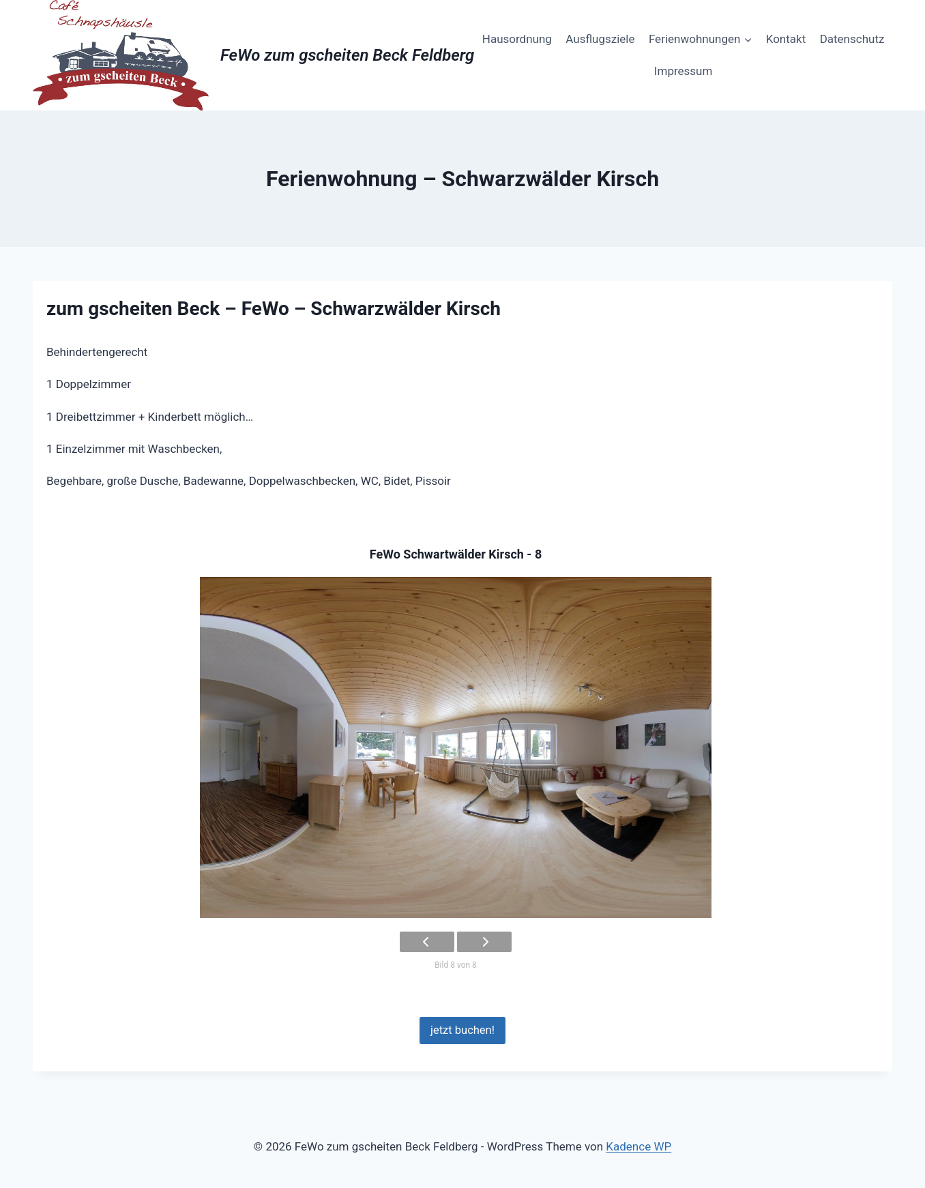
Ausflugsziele (600, 39)
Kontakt (786, 39)
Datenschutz (852, 39)
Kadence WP (638, 1146)
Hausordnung (517, 39)
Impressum (683, 71)
